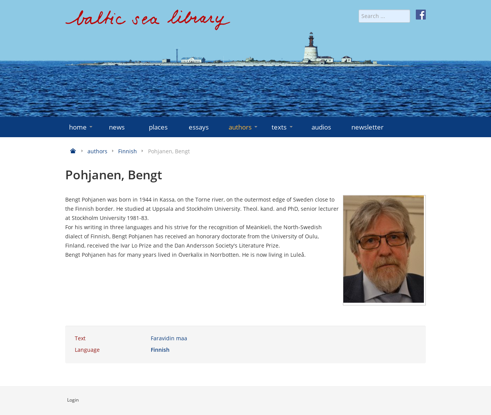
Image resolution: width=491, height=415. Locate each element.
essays (199, 127)
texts (283, 127)
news (117, 127)
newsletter (367, 127)
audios (321, 127)
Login (73, 400)
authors (244, 127)
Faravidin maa (169, 338)
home (81, 127)
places (158, 127)
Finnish (160, 349)
